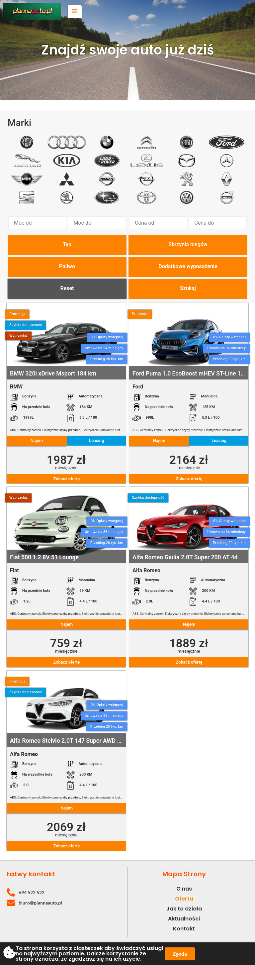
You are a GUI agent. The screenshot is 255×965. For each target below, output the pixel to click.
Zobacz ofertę (66, 478)
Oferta (184, 899)
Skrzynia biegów (187, 244)
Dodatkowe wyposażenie (187, 266)
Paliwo (67, 266)
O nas (184, 889)
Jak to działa (184, 908)
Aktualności (184, 918)
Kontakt (184, 928)
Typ (67, 244)
